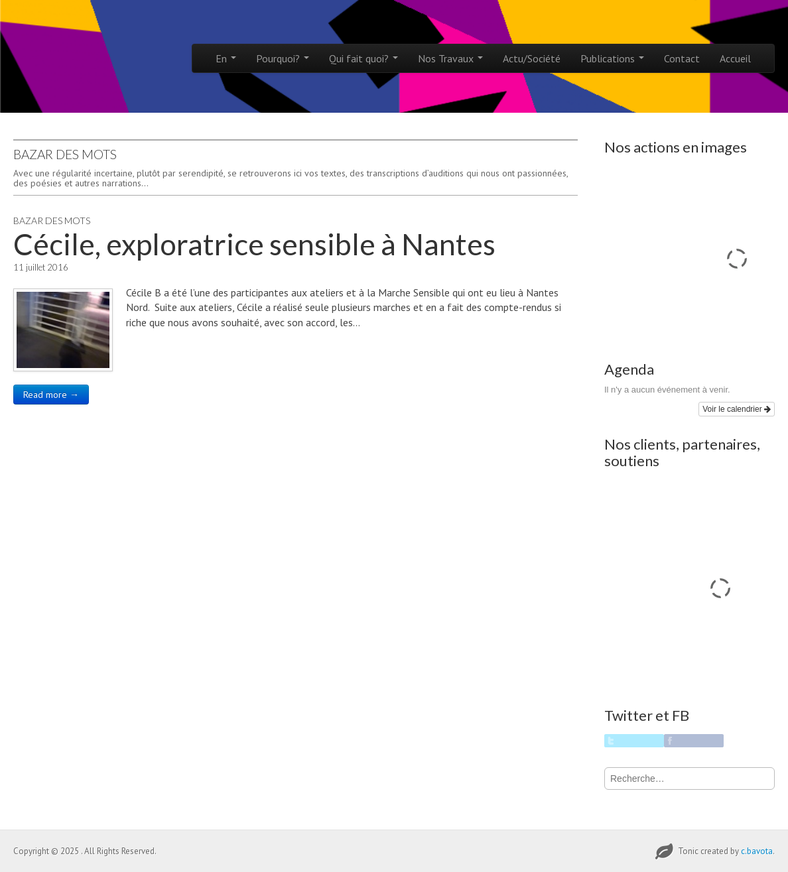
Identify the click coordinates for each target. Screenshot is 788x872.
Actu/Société (531, 58)
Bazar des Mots (51, 220)
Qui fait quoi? (363, 58)
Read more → (51, 395)
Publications (612, 58)
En (226, 58)
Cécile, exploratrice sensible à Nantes (254, 244)
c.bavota (757, 851)
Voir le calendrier (736, 409)
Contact (682, 58)
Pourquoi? (282, 58)
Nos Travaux (450, 58)
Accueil (735, 58)
